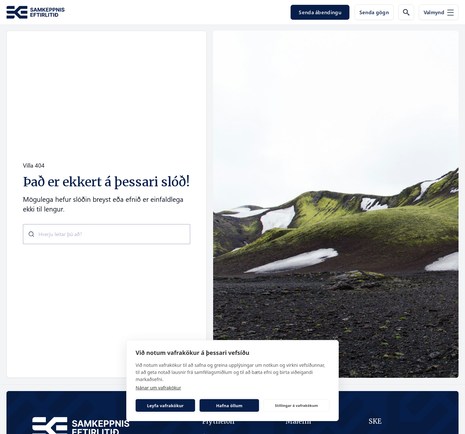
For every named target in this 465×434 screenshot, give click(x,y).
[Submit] (29, 234)
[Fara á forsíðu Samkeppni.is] (35, 12)
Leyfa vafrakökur (165, 405)
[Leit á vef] (406, 12)
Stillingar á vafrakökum (296, 405)
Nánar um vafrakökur (158, 388)
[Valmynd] (439, 12)
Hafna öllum (229, 405)
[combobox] (106, 234)
